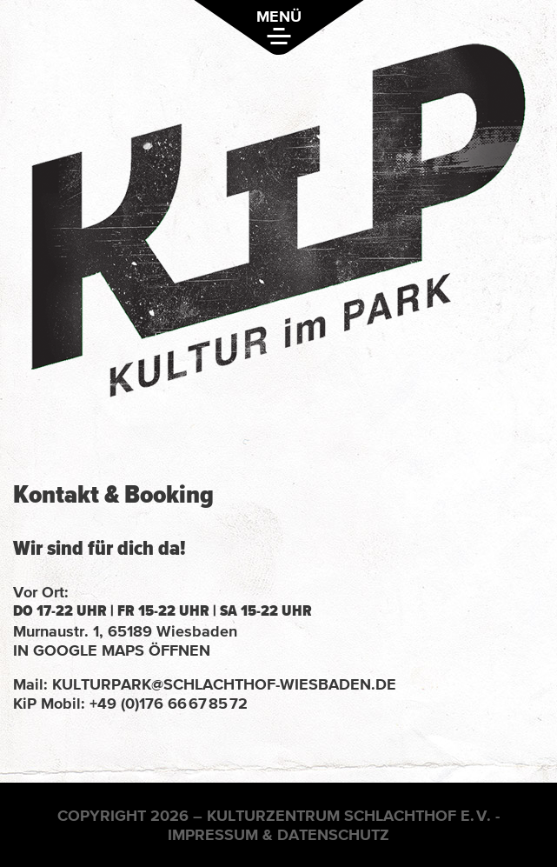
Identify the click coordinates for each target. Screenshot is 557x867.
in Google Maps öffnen (111, 650)
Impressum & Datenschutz (278, 834)
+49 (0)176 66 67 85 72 (169, 703)
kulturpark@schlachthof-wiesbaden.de (224, 684)
